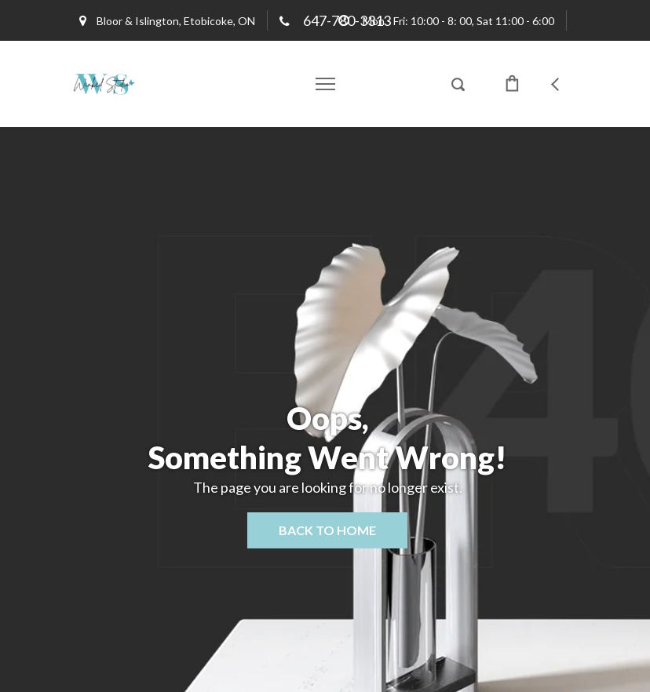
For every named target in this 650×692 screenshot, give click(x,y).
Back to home (327, 530)
